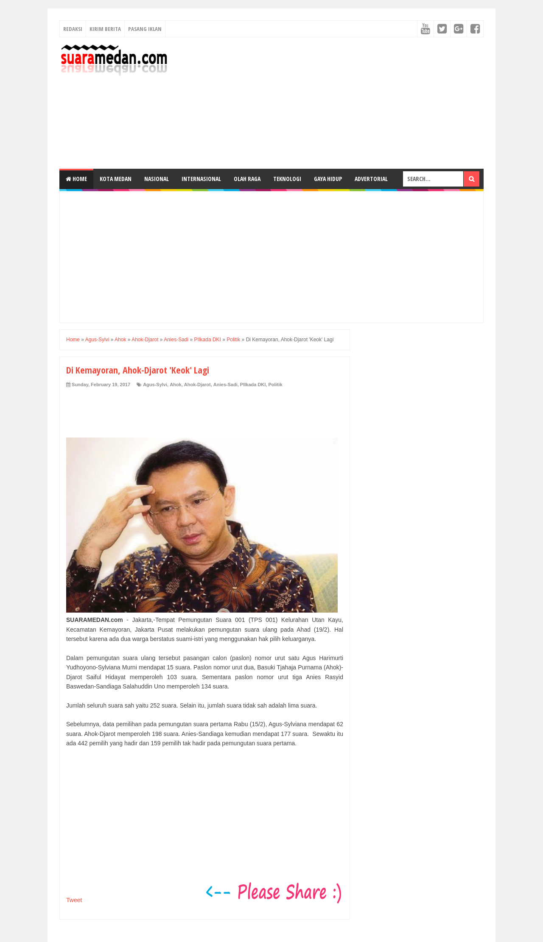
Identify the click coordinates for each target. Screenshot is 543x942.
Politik (276, 384)
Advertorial (371, 179)
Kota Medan (116, 179)
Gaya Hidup (328, 179)
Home (76, 179)
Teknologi (287, 179)
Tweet (74, 900)
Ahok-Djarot (197, 384)
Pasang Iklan (145, 29)
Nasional (156, 179)
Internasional (201, 179)
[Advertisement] (329, 103)
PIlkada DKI (253, 384)
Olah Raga (247, 179)
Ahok (176, 384)
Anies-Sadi (225, 384)
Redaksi (72, 29)
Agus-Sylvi (155, 384)
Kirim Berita (105, 29)
